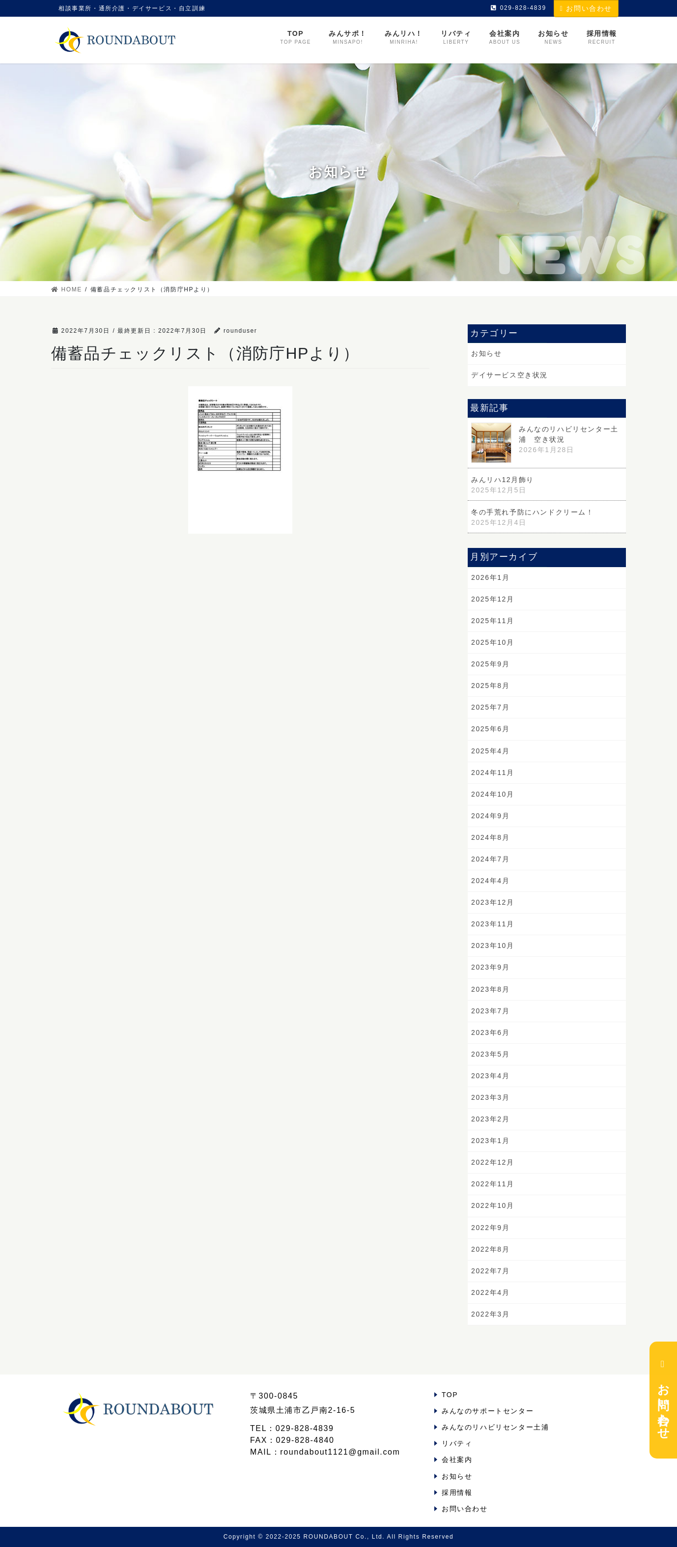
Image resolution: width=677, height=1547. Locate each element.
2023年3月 (490, 1097)
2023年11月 (492, 924)
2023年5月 (490, 1054)
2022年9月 (490, 1228)
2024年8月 (490, 837)
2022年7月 (490, 1271)
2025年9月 (490, 664)
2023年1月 (490, 1141)
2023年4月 (490, 1076)
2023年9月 (490, 967)
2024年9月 (490, 816)
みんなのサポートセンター (488, 1411)
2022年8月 (490, 1249)
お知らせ (486, 353)
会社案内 (457, 1459)
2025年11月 (492, 621)
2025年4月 (490, 751)
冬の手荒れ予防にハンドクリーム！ (532, 512)
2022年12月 (492, 1162)
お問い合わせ (586, 8)
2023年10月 (492, 945)
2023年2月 (490, 1119)
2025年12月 (492, 599)
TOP (450, 1395)
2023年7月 (490, 1011)
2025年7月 (490, 707)
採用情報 (457, 1492)
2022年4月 (490, 1292)
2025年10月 (492, 642)
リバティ (457, 1443)
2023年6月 (490, 1032)
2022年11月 (492, 1184)
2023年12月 (492, 902)
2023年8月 (490, 989)
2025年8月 (490, 685)
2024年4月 (490, 881)
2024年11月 (492, 772)
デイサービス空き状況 (509, 375)
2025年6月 (490, 729)
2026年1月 (490, 577)
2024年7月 (490, 859)
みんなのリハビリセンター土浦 (495, 1427)
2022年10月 (492, 1205)
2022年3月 (490, 1314)
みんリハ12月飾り (502, 480)
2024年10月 (492, 794)
